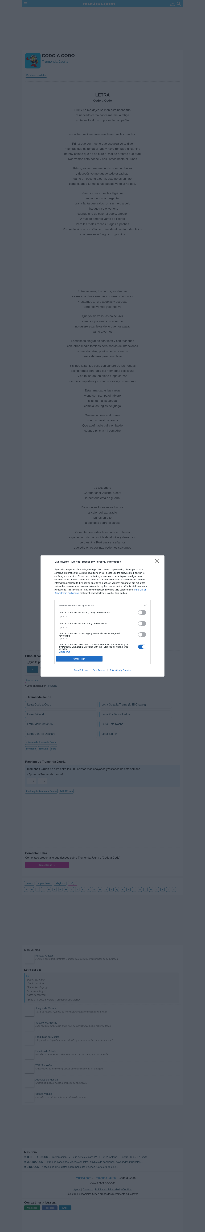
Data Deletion (81, 670)
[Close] (158, 562)
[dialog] (102, 616)
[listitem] (102, 605)
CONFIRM (79, 659)
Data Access (99, 670)
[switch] (142, 612)
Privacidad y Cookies (120, 670)
